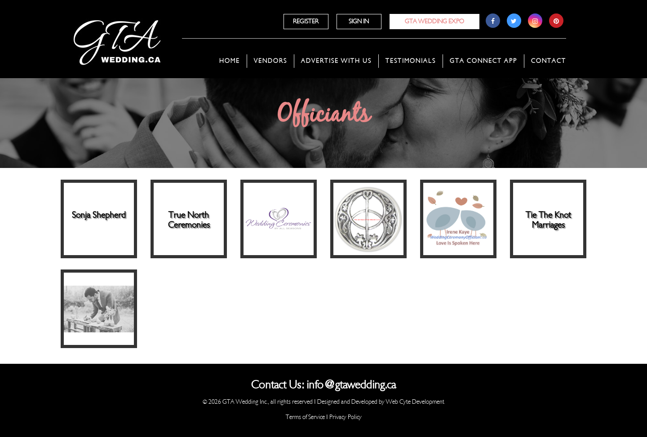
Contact (548, 61)
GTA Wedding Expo (434, 21)
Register (306, 21)
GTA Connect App (483, 61)
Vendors (270, 61)
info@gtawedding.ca (351, 385)
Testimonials (411, 61)
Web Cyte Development (415, 402)
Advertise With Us (336, 61)
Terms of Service (305, 417)
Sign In (359, 21)
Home (229, 61)
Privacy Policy (345, 417)
